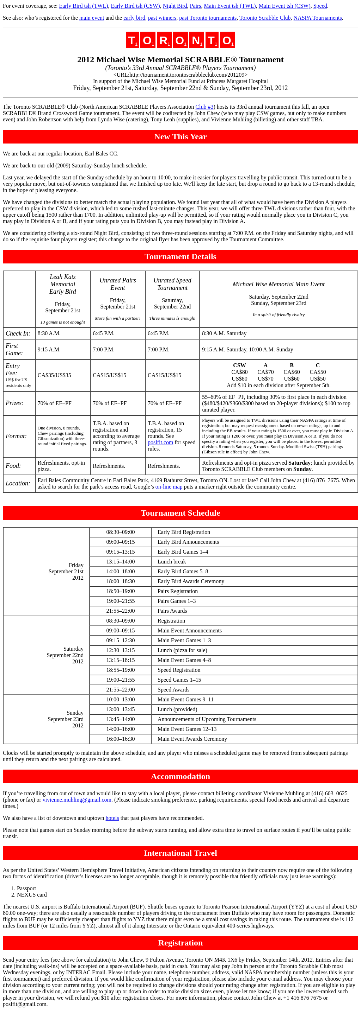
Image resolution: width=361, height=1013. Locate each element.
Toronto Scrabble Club (265, 18)
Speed (320, 6)
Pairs (195, 6)
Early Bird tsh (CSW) (135, 6)
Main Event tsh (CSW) (285, 6)
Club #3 (204, 107)
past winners (162, 18)
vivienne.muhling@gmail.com (77, 800)
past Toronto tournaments (208, 18)
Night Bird (175, 6)
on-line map (169, 487)
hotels (112, 818)
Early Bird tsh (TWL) (83, 6)
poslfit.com (160, 442)
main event (91, 18)
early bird (134, 18)
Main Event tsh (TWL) (230, 6)
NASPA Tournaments (318, 18)
